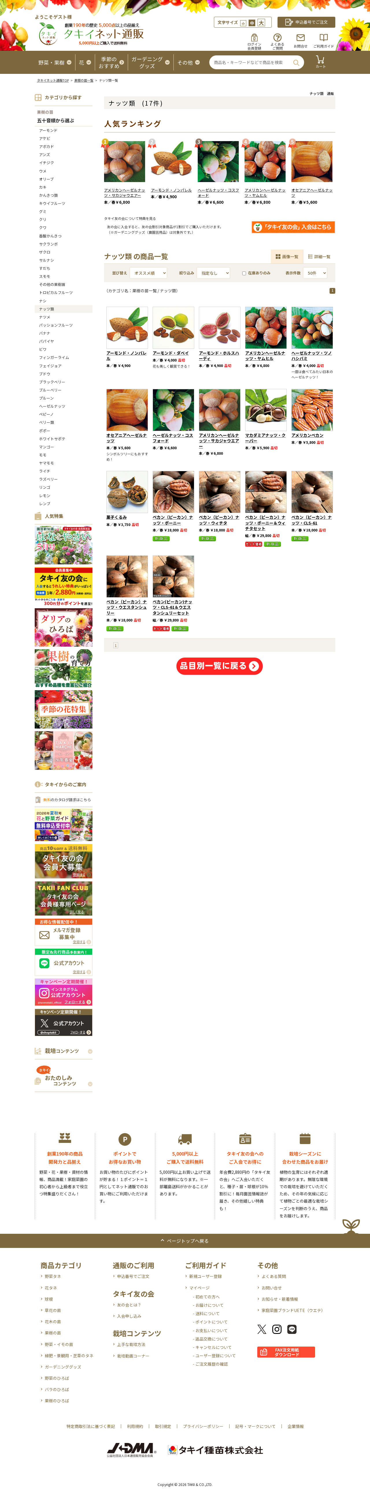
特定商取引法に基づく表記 (90, 1426)
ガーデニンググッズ (63, 1367)
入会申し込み (129, 1316)
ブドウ (44, 374)
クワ (43, 227)
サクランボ (48, 244)
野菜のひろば (57, 1378)
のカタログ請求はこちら (67, 799)
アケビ (44, 138)
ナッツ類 (46, 309)
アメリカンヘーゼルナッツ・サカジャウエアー (124, 192)
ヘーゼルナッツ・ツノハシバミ (311, 355)
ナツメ (44, 317)
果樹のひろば (57, 1400)
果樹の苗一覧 (83, 80)
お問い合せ (272, 1288)
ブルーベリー (50, 390)
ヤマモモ (46, 463)
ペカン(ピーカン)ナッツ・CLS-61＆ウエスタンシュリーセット (172, 607)
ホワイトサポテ (52, 438)
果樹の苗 (45, 112)
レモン (44, 495)
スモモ (44, 276)
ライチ (44, 471)
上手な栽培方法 (131, 1344)
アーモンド (48, 130)
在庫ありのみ (256, 273)
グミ (43, 211)
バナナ (44, 333)
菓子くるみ (116, 517)
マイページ (199, 1288)
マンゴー (46, 447)
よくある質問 (274, 1276)
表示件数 (293, 273)
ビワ (43, 349)
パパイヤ (46, 341)
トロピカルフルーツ (56, 292)
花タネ (51, 1288)
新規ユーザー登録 (205, 1276)
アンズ (44, 154)
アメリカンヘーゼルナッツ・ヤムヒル (265, 192)
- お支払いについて (210, 1330)
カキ (43, 187)
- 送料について (206, 1313)
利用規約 (135, 1426)
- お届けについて (208, 1305)
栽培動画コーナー (133, 1356)
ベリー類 (46, 422)
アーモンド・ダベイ (171, 353)
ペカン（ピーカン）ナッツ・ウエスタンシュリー (126, 607)
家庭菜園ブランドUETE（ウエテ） (293, 1310)
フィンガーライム (54, 357)
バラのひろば (57, 1389)
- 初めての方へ (206, 1297)
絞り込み (186, 273)
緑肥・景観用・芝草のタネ (69, 1355)
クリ (43, 219)
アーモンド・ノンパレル (171, 190)
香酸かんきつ (50, 236)
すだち (44, 268)
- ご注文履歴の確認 (210, 1364)
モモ (43, 455)
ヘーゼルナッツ (52, 406)
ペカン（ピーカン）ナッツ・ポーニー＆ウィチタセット (265, 522)
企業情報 (296, 1426)
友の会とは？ (129, 1305)
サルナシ (46, 260)
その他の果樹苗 (52, 284)
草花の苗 (53, 1310)
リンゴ (44, 487)
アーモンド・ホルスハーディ (219, 355)
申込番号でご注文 (133, 1276)
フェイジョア (50, 365)
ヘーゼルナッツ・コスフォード (218, 192)
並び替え (119, 273)
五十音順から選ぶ (55, 121)
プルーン (46, 398)
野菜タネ (53, 1276)
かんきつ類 (48, 195)
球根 (49, 1299)
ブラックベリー (52, 382)
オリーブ (46, 179)
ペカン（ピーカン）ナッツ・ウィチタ (219, 519)
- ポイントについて (210, 1322)
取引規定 (163, 1426)
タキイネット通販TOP (53, 80)
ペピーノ (46, 414)
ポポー (44, 430)
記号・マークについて (255, 1426)
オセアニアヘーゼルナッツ (312, 192)
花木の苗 (53, 1321)
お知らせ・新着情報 (280, 1299)
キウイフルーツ (52, 203)
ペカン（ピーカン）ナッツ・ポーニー (173, 519)
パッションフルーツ (56, 325)
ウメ (43, 171)
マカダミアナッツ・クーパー (265, 437)
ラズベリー (48, 479)
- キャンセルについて (212, 1347)
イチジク (46, 162)
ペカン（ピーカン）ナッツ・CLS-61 (311, 519)
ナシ (43, 301)
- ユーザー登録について (214, 1355)
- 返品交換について (210, 1339)
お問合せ (301, 46)
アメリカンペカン (307, 435)
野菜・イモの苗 (59, 1344)
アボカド (46, 146)
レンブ (44, 503)
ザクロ (44, 252)
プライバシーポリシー (203, 1426)
